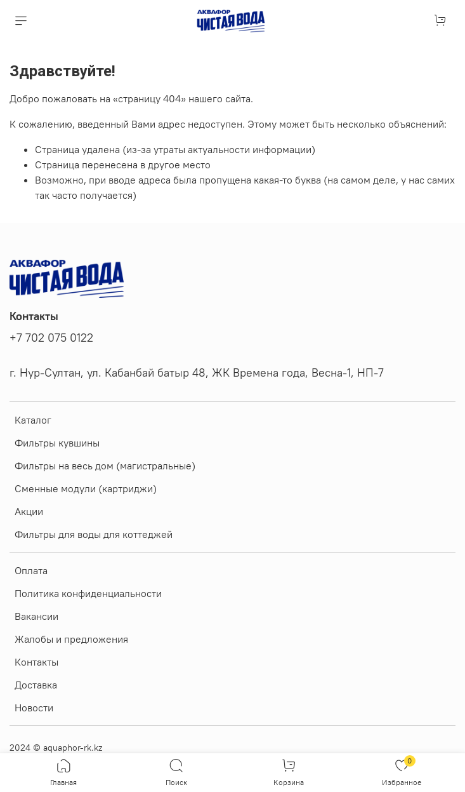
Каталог (33, 419)
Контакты (36, 661)
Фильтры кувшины (57, 442)
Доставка (36, 684)
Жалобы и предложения (71, 639)
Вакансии (36, 616)
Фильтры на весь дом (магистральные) (105, 465)
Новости (34, 707)
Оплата (31, 570)
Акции (29, 511)
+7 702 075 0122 (51, 338)
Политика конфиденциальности (88, 593)
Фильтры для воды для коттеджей (94, 534)
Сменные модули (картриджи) (86, 488)
